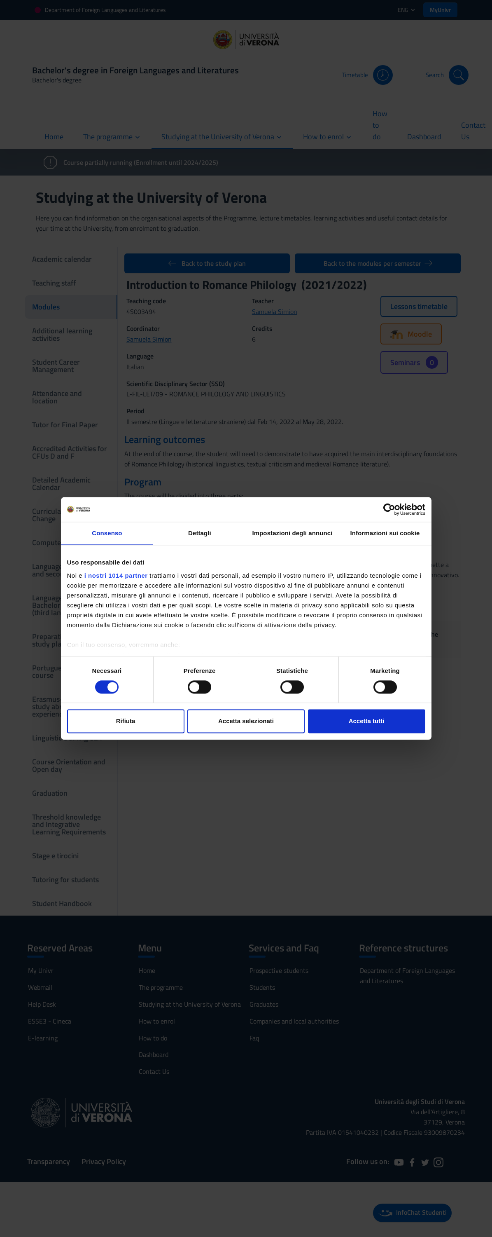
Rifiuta (125, 721)
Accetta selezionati (246, 721)
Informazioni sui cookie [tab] (385, 533)
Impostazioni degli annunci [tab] (292, 533)
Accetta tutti (367, 721)
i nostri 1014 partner (116, 575)
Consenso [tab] (107, 533)
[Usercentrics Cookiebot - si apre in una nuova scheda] (389, 509)
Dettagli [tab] (199, 533)
